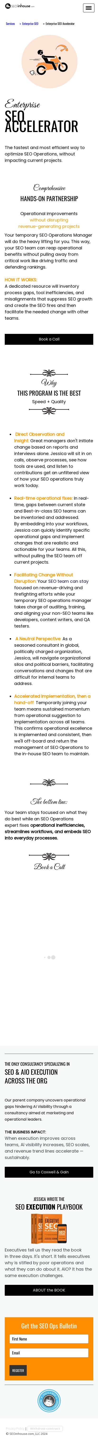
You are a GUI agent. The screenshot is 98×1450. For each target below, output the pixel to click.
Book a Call (49, 339)
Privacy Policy (15, 1428)
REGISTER (18, 1370)
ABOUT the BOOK (49, 1290)
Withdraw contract (45, 1428)
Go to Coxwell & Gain (49, 1172)
